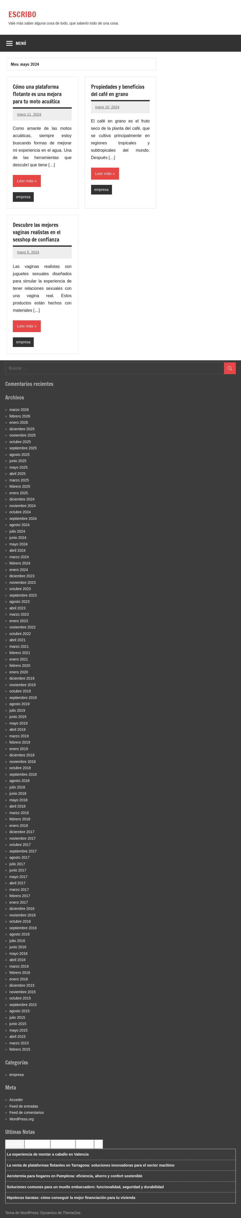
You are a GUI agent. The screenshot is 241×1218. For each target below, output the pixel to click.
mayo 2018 (18, 800)
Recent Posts (15, 1144)
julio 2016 (17, 941)
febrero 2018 (19, 819)
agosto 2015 (19, 1011)
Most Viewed (85, 1144)
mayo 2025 (18, 467)
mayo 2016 (18, 953)
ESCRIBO (23, 14)
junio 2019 (17, 717)
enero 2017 (18, 902)
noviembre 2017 (22, 838)
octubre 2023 (20, 589)
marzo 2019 (19, 736)
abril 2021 (17, 640)
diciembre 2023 (22, 576)
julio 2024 (17, 531)
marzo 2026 (19, 410)
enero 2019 (18, 749)
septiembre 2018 (23, 774)
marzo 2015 (19, 1043)
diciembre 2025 (22, 429)
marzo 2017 (19, 889)
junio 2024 (17, 538)
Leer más (25, 181)
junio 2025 (17, 461)
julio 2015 (17, 1017)
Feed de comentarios (26, 1112)
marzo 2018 (19, 813)
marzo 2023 (19, 614)
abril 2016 (17, 960)
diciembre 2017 (22, 832)
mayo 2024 (18, 544)
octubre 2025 (20, 442)
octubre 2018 (20, 768)
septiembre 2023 (23, 595)
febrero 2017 (19, 896)
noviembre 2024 (22, 506)
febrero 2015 (19, 1049)
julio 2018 (17, 787)
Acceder (16, 1100)
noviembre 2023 (22, 582)
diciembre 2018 (22, 755)
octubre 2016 (20, 921)
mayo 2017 (18, 877)
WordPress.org (21, 1119)
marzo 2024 (19, 557)
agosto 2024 (19, 525)
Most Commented (63, 1144)
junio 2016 (17, 947)
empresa (23, 197)
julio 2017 (17, 864)
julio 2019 (17, 710)
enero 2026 (18, 422)
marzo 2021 (19, 646)
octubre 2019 (20, 691)
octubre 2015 (20, 998)
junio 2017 (17, 870)
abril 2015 (17, 1036)
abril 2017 (17, 883)
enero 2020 (18, 672)
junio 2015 (17, 1024)
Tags (99, 1144)
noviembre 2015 (22, 992)
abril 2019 (17, 729)
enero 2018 (18, 825)
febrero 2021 (19, 653)
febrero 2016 (19, 972)
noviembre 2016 (22, 915)
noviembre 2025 (22, 435)
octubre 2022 (20, 634)
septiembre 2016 (23, 928)
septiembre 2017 (23, 851)
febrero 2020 (19, 665)
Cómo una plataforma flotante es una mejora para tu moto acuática (37, 94)
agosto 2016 (19, 934)
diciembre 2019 (22, 678)
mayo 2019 (18, 723)
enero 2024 (18, 570)
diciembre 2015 (22, 985)
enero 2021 (18, 659)
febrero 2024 (19, 563)
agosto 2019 (19, 704)
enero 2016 (18, 979)
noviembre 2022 (22, 627)
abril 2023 (17, 608)
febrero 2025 (19, 486)
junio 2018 (17, 793)
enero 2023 (18, 621)
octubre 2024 (20, 512)
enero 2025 (18, 493)
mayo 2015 (18, 1030)
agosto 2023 (19, 601)
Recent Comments (37, 1144)
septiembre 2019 (23, 698)
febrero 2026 (19, 416)
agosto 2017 (19, 857)
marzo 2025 (19, 480)
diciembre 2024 (22, 499)
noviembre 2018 (22, 762)
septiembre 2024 (23, 518)
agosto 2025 (19, 454)
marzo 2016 (19, 966)
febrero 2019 (19, 742)
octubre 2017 (20, 845)
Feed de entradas (23, 1106)
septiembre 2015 (23, 1005)
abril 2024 (17, 550)
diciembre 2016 (22, 909)
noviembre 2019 (22, 685)
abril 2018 (17, 806)
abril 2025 (17, 474)
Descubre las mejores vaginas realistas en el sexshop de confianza (36, 232)
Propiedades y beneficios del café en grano (117, 90)
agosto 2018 (19, 781)
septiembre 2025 (23, 448)
